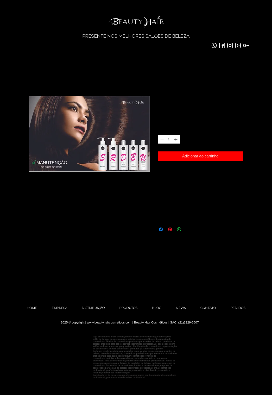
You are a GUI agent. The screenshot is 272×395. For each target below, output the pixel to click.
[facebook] (222, 45)
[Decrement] (161, 139)
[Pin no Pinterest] (170, 229)
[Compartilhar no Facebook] (161, 229)
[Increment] (176, 139)
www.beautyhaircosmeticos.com (109, 322)
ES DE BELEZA (174, 36)
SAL (149, 36)
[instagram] (230, 45)
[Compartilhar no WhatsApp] (179, 229)
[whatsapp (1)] (214, 45)
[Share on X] (188, 229)
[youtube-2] (238, 45)
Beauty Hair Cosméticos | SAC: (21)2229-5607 (166, 322)
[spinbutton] (168, 139)
